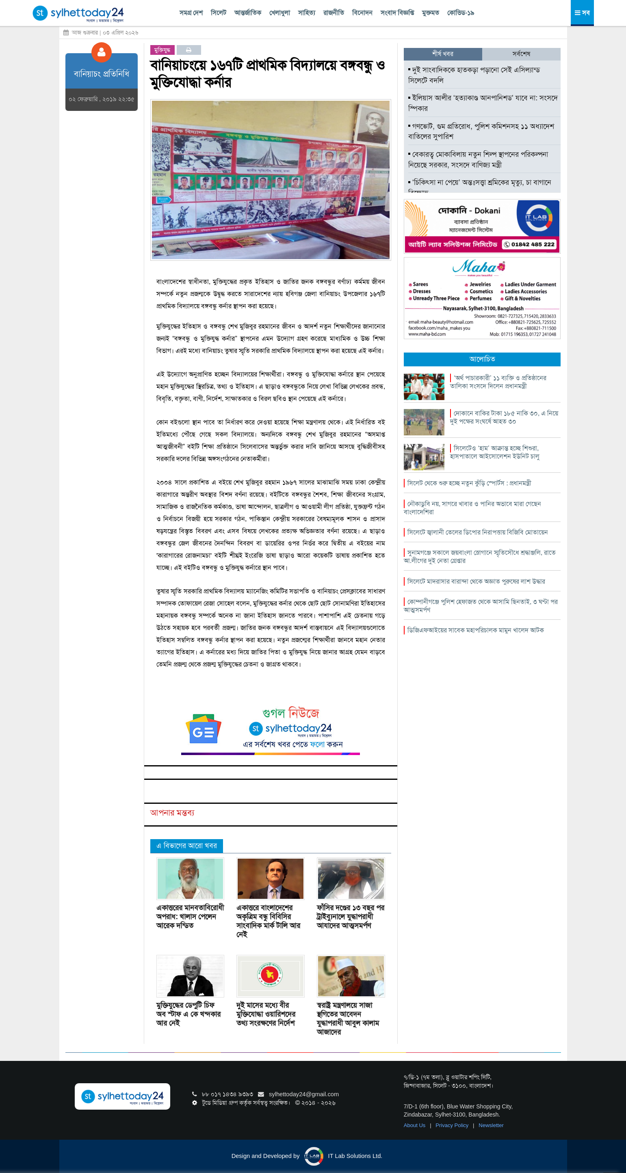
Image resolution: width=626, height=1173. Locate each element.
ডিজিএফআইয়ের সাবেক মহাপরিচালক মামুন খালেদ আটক (475, 630)
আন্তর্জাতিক (247, 13)
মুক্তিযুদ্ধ (162, 50)
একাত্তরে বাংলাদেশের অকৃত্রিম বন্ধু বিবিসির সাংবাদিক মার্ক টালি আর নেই (268, 921)
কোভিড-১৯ (460, 13)
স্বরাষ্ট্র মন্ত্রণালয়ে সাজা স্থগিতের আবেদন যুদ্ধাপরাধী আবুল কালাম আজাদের (348, 1018)
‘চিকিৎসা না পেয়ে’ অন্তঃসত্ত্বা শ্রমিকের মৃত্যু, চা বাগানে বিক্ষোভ (479, 187)
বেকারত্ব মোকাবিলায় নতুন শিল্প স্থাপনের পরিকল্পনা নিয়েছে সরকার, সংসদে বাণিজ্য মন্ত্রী (478, 159)
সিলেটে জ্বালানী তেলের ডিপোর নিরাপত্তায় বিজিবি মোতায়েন (477, 532)
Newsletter (491, 1125)
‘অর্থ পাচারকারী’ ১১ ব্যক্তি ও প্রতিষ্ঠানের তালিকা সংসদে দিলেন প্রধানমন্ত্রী (498, 382)
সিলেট (218, 13)
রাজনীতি (333, 13)
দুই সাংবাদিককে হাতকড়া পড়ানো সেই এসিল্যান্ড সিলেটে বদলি (474, 75)
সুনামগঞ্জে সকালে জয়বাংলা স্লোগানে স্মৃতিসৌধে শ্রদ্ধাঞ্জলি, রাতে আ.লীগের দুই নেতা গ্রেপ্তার (480, 556)
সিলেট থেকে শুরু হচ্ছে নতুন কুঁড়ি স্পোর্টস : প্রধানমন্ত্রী (469, 483)
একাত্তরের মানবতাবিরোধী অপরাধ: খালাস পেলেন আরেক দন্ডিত (190, 917)
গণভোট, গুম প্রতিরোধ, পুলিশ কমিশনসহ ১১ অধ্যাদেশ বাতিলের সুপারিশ (481, 131)
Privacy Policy (452, 1125)
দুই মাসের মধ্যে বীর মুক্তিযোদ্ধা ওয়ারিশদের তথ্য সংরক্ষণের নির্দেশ (265, 1014)
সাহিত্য (306, 13)
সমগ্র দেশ (191, 13)
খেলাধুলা (279, 13)
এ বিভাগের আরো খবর (186, 846)
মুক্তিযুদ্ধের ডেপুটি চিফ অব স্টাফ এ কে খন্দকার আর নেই (188, 1014)
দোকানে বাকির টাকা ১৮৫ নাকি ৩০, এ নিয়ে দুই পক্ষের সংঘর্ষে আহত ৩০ (504, 417)
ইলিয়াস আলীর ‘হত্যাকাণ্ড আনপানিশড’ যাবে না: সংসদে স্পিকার (483, 103)
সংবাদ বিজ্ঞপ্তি (397, 13)
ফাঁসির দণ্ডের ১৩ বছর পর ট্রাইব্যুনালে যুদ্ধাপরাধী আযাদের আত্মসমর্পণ (350, 917)
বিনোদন (362, 13)
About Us (415, 1125)
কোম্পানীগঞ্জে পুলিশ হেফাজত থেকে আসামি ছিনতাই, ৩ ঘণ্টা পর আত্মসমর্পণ (481, 605)
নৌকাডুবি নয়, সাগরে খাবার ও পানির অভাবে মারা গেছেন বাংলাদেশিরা (472, 508)
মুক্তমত (430, 13)
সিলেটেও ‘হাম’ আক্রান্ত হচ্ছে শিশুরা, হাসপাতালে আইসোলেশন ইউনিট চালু (494, 452)
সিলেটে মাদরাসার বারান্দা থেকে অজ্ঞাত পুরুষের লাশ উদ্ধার (476, 581)
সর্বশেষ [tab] (521, 54)
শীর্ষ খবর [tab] (442, 54)
